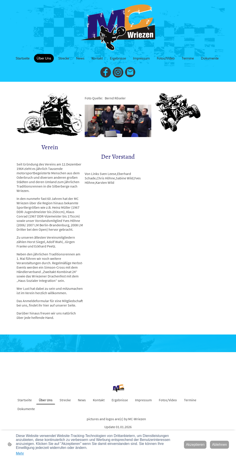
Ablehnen (219, 444)
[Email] (130, 72)
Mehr (20, 453)
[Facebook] (105, 72)
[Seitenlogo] (118, 26)
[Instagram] (118, 72)
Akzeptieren (195, 444)
